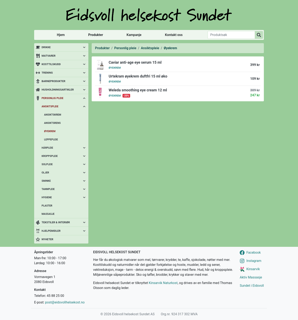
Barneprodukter (53, 81)
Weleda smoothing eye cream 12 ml (138, 90)
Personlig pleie (52, 98)
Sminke (46, 180)
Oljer (45, 172)
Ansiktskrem (52, 114)
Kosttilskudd (51, 64)
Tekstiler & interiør (56, 222)
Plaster (47, 205)
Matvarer (48, 55)
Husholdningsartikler (58, 89)
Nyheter (47, 239)
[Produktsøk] (231, 35)
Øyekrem (49, 131)
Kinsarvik (253, 269)
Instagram (253, 261)
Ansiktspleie (50, 106)
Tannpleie (48, 189)
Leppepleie (51, 139)
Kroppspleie (50, 156)
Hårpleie (47, 147)
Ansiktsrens (52, 123)
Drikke (46, 47)
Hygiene (47, 197)
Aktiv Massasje (251, 277)
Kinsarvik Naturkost (163, 283)
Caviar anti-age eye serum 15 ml (135, 62)
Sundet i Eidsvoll (252, 286)
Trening (47, 72)
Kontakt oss (174, 35)
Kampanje (133, 35)
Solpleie (47, 164)
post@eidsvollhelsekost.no (65, 302)
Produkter (95, 35)
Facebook (253, 252)
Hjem (61, 35)
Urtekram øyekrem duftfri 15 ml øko (138, 76)
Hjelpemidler (51, 230)
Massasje (48, 214)
